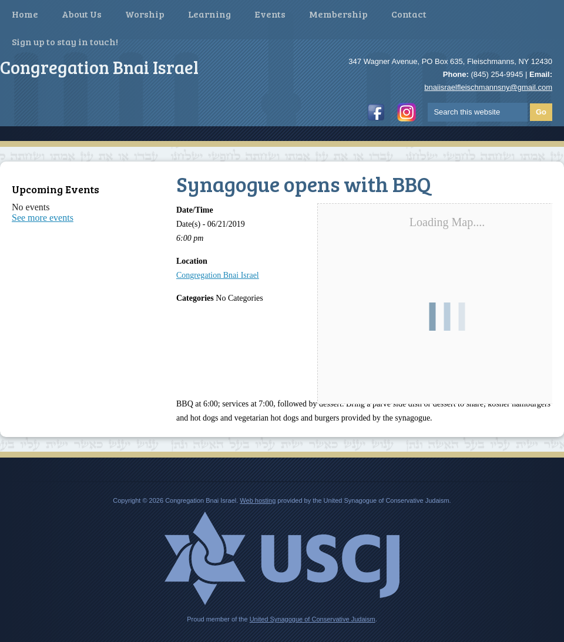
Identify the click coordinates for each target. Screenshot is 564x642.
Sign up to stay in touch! (65, 41)
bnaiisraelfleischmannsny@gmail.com (488, 87)
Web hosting (258, 500)
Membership (338, 14)
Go (541, 111)
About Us (82, 14)
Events (270, 14)
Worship (144, 14)
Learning (209, 14)
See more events (42, 218)
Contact (409, 14)
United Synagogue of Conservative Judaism (312, 619)
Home (25, 14)
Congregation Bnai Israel (217, 275)
